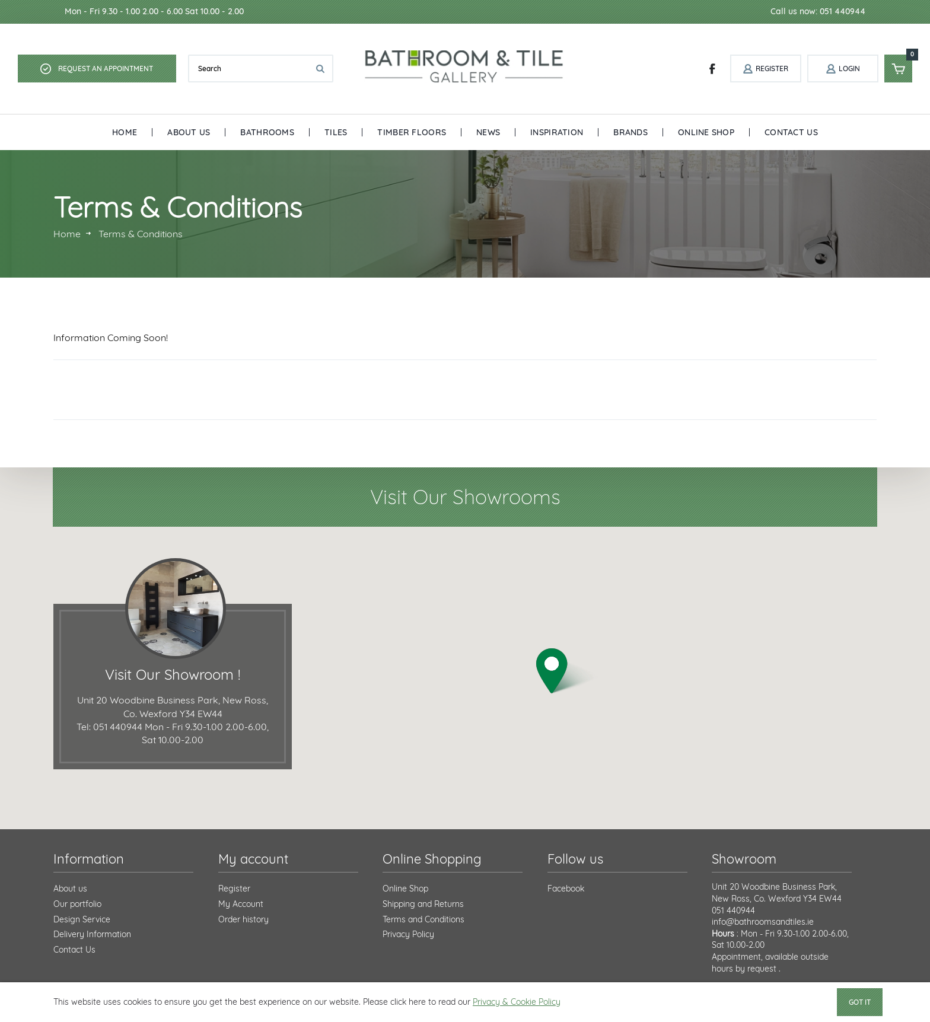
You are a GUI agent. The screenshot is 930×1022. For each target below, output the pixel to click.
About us (70, 888)
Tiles (335, 132)
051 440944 (733, 910)
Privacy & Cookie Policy (516, 1001)
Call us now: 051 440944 (817, 11)
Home (124, 132)
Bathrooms (267, 132)
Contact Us (791, 132)
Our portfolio (77, 904)
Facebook (565, 888)
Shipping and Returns (423, 904)
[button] (567, 671)
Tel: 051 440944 (109, 727)
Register (234, 888)
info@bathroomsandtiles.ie (763, 921)
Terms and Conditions (423, 919)
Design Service (81, 919)
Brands (630, 132)
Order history (243, 919)
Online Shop (706, 132)
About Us (188, 132)
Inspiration (556, 132)
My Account (240, 904)
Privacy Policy (408, 934)
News (488, 132)
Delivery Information (92, 934)
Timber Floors (411, 132)
